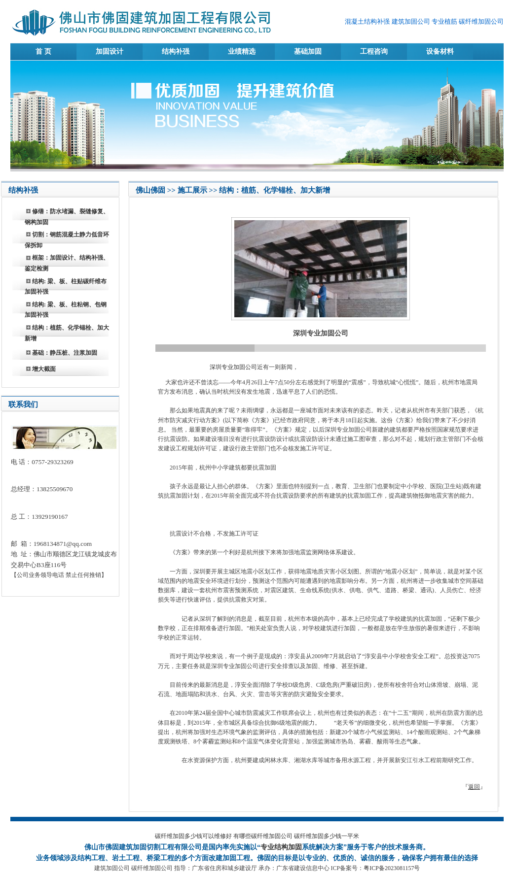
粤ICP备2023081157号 (392, 868)
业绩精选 (242, 51)
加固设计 (109, 51)
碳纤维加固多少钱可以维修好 (193, 836)
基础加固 (308, 51)
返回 (474, 786)
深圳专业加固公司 (232, 367)
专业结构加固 (281, 847)
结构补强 (175, 51)
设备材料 (440, 51)
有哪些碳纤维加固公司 (263, 836)
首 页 (43, 51)
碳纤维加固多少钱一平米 (326, 836)
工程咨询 (374, 51)
